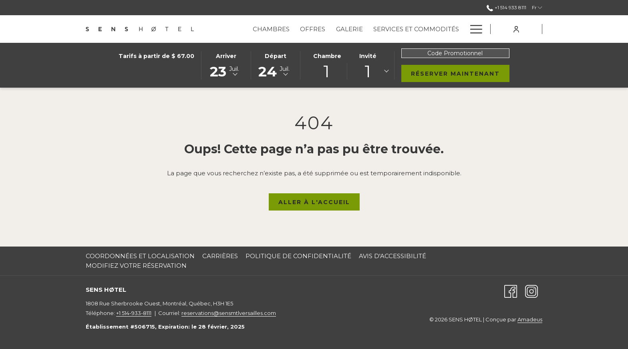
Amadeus (529, 319)
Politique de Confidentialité (298, 256)
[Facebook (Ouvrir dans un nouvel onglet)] (510, 291)
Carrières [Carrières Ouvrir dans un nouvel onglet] (220, 256)
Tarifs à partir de (156, 56)
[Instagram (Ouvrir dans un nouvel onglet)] (531, 291)
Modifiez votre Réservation (136, 265)
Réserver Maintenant (460, 73)
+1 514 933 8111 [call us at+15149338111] (507, 7)
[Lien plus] (473, 29)
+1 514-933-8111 (133, 313)
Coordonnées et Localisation (140, 256)
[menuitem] (271, 29)
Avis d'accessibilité (392, 256)
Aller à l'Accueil (314, 202)
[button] (225, 64)
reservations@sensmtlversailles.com (228, 313)
